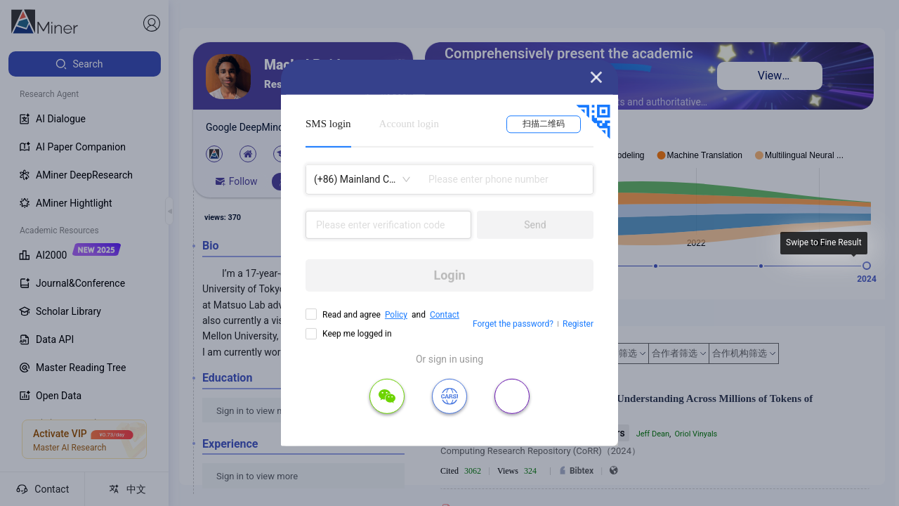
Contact (444, 315)
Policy (396, 315)
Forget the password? (513, 324)
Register (578, 324)
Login (449, 275)
